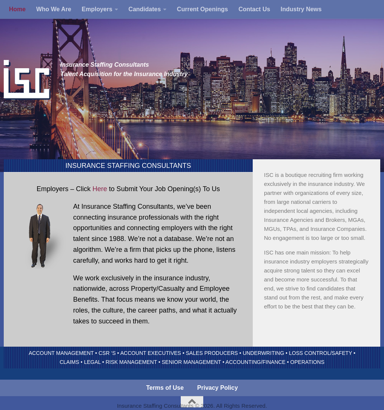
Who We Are (53, 9)
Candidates (145, 9)
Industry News (300, 9)
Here (100, 189)
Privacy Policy (217, 388)
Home (17, 9)
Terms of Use (165, 388)
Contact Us (254, 9)
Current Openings (202, 9)
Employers (97, 9)
